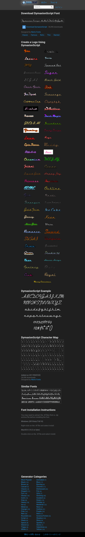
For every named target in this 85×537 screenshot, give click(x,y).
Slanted (56, 35)
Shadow (41, 518)
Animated (41, 480)
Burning (40, 484)
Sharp (24, 520)
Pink (24, 511)
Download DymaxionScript (34, 27)
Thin (49, 35)
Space (24, 523)
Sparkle (40, 523)
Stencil (25, 525)
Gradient (40, 498)
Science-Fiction (43, 516)
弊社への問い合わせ (32, 534)
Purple (40, 511)
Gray (24, 500)
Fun (24, 493)
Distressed (42, 489)
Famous (34, 35)
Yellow (40, 529)
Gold (24, 498)
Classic (25, 35)
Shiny (39, 520)
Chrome (41, 487)
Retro (42, 35)
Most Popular (26, 480)
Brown (24, 484)
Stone (39, 525)
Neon (39, 507)
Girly (39, 493)
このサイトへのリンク (52, 534)
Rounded (26, 516)
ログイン (58, 7)
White (24, 529)
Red (24, 513)
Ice (23, 505)
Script (24, 518)
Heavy (25, 502)
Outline (40, 509)
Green (40, 500)
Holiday (40, 502)
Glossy (25, 496)
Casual (25, 487)
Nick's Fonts (36, 32)
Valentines (41, 527)
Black (25, 482)
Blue (39, 482)
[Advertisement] (10, 45)
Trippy (24, 527)
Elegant (25, 491)
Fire (39, 491)
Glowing (41, 496)
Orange (25, 509)
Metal (24, 507)
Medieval (41, 505)
